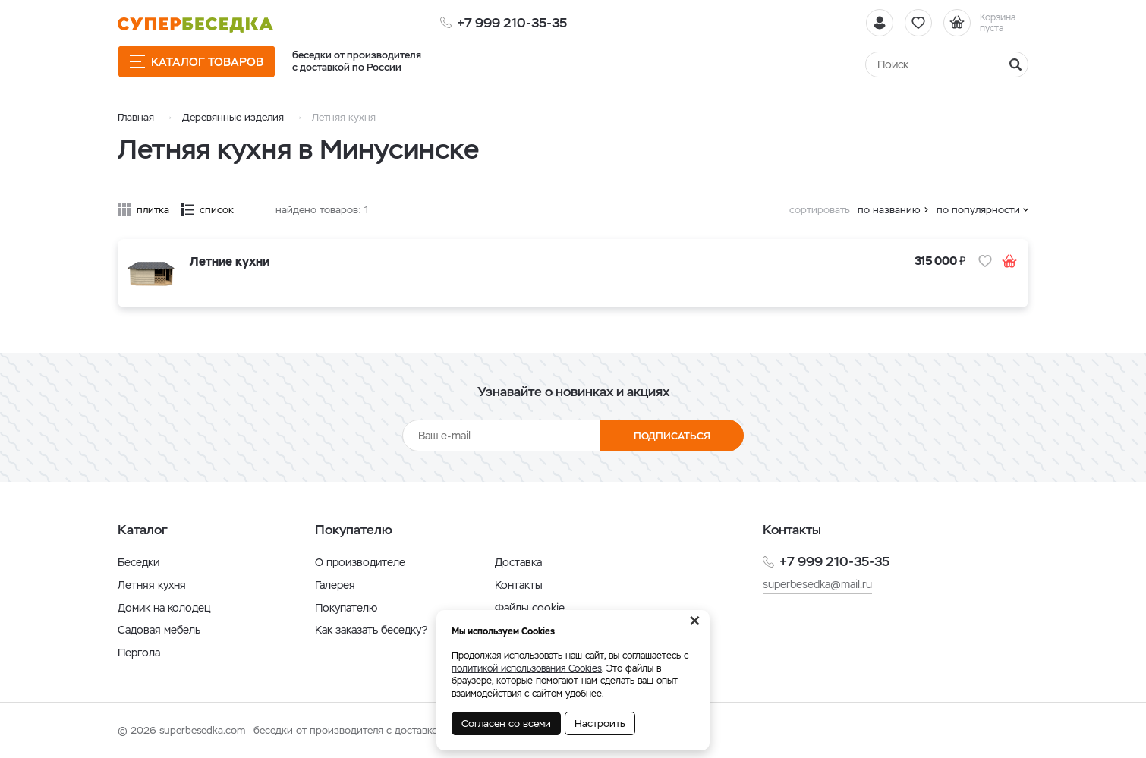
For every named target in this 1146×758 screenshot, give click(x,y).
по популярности (978, 210)
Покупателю (346, 608)
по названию (889, 210)
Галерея (335, 585)
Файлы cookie (530, 608)
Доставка (518, 562)
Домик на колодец (164, 608)
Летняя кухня (152, 585)
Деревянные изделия (233, 117)
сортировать (819, 210)
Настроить (600, 723)
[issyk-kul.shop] (195, 24)
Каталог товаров (196, 62)
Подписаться (672, 435)
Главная (136, 117)
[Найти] (946, 64)
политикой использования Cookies (527, 668)
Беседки (138, 562)
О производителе (360, 562)
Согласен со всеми (506, 723)
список (217, 209)
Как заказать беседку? (371, 630)
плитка (153, 209)
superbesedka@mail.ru (817, 584)
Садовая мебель (159, 630)
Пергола (139, 652)
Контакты (519, 585)
